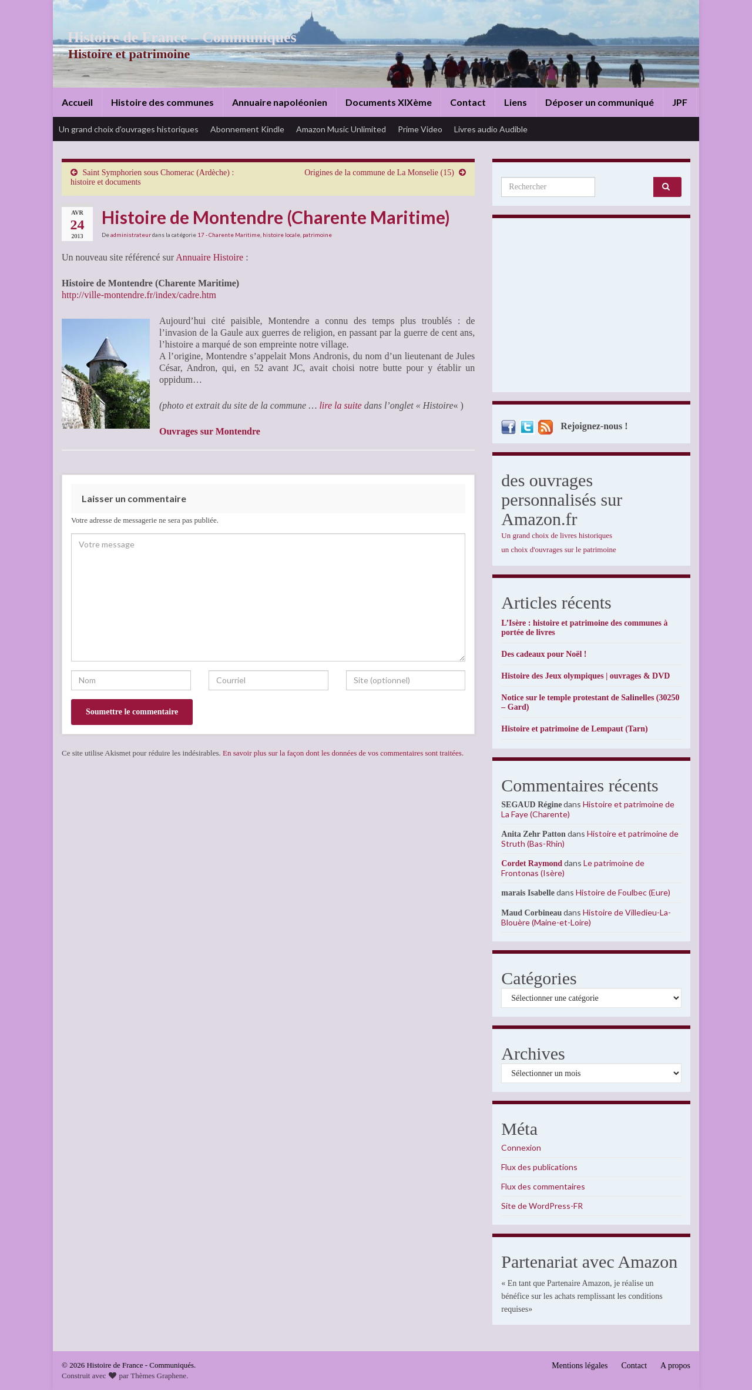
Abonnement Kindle (247, 129)
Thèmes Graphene (158, 1375)
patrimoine (317, 234)
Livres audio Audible (491, 129)
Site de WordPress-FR (542, 1206)
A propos (675, 1365)
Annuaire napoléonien (279, 102)
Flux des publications (539, 1167)
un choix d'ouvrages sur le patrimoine (558, 549)
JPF (679, 102)
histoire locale (281, 234)
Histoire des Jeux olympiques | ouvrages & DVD (585, 675)
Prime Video (420, 129)
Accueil (77, 102)
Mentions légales (579, 1365)
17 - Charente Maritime (228, 234)
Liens (515, 102)
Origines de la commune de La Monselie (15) (379, 172)
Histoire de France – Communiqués (174, 37)
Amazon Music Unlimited (341, 129)
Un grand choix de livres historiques (556, 535)
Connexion (521, 1147)
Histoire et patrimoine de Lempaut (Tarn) (574, 728)
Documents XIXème (388, 102)
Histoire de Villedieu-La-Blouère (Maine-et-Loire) (586, 917)
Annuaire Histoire (209, 257)
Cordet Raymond (531, 863)
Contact (468, 102)
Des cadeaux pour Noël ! (543, 654)
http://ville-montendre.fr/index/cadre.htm (139, 295)
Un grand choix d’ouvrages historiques (129, 129)
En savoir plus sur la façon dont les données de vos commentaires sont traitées (342, 753)
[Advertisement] (591, 308)
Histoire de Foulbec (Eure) (623, 892)
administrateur (130, 234)
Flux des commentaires (543, 1186)
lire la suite (340, 405)
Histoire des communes (162, 102)
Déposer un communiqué (599, 102)
